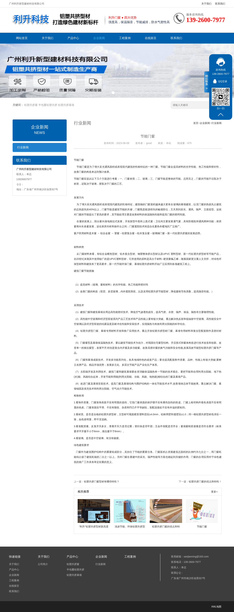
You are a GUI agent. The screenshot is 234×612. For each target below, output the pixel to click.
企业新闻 (99, 38)
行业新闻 (23, 147)
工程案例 (125, 38)
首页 (195, 123)
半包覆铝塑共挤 (47, 104)
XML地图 (216, 606)
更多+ (214, 491)
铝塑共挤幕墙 (66, 104)
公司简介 (43, 564)
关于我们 (206, 3)
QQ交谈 (222, 81)
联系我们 (220, 3)
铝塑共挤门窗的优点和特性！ (205, 481)
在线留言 (150, 38)
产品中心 (73, 38)
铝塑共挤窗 (31, 104)
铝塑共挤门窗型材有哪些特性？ (101, 481)
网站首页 (22, 38)
